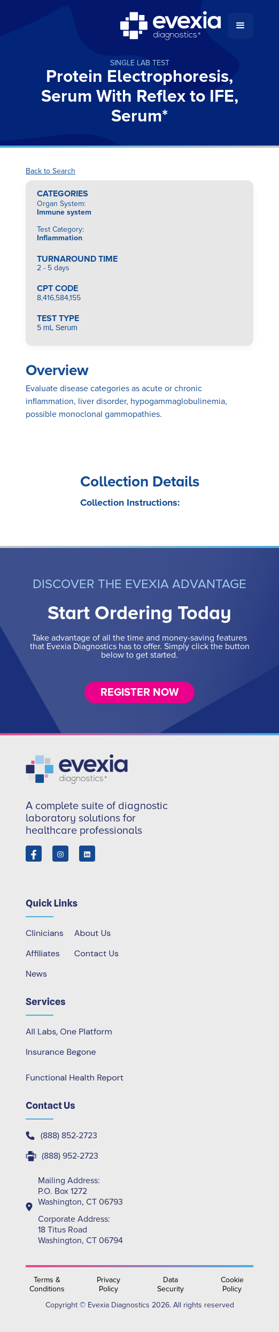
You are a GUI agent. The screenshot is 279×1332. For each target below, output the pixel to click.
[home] (127, 26)
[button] (240, 26)
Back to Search (50, 171)
